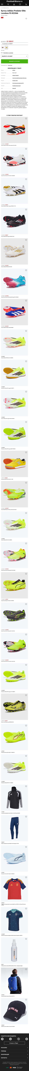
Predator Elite (15, 80)
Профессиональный (16, 85)
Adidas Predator (15, 75)
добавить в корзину (14, 61)
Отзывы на (15, 1043)
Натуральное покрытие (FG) (18, 83)
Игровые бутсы (5, 7)
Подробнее (10, 65)
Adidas (13, 70)
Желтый (14, 88)
